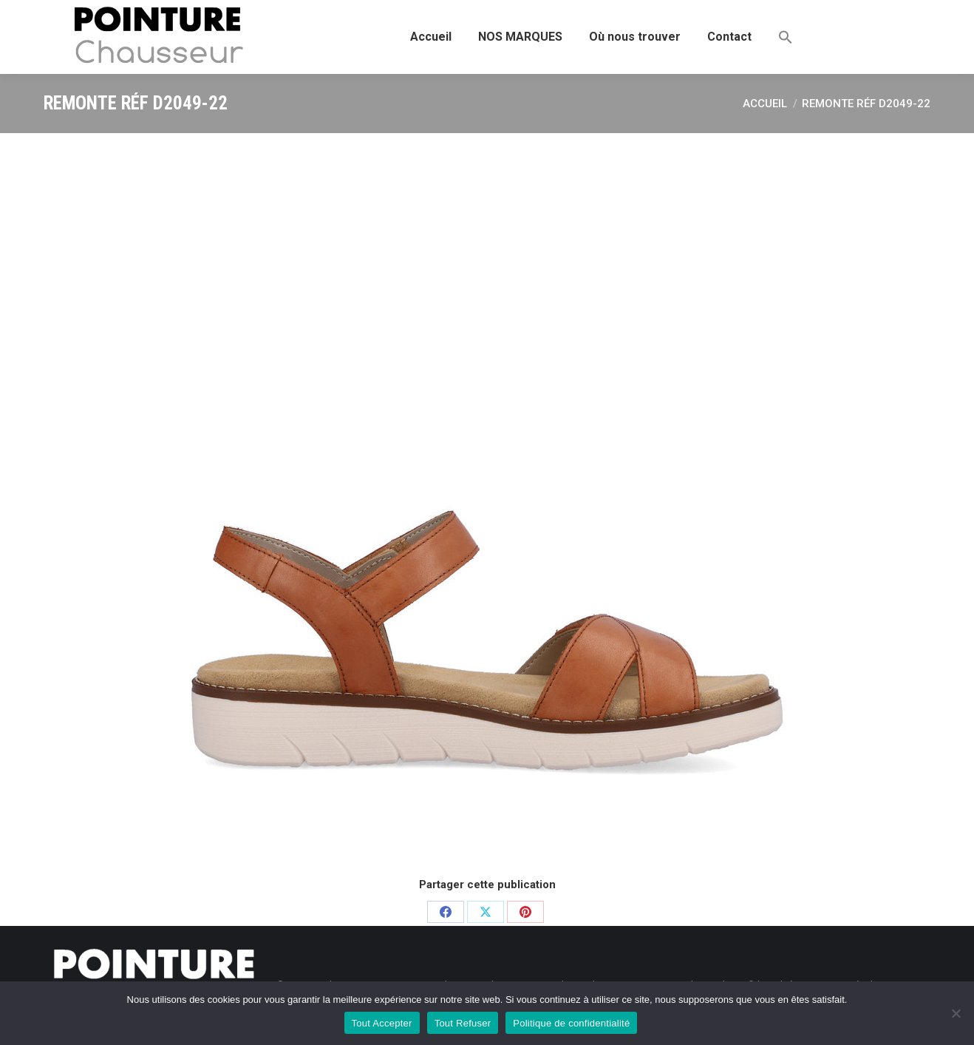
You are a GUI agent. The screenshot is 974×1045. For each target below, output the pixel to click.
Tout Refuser (463, 1023)
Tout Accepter (382, 1023)
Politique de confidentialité (571, 1023)
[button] (785, 37)
